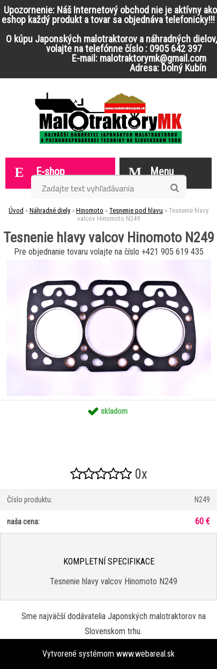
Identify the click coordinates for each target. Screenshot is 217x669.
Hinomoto (89, 210)
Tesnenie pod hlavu (136, 210)
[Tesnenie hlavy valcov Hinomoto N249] (108, 263)
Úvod (16, 210)
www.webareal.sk (145, 654)
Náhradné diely (49, 210)
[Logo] (108, 118)
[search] (174, 188)
